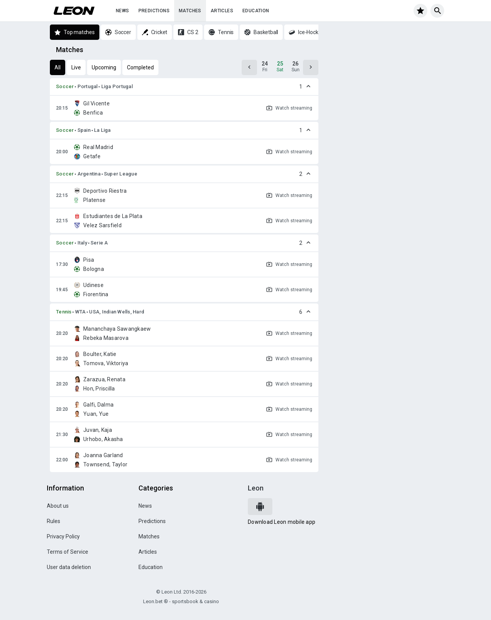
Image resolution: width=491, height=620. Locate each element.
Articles (222, 10)
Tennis (64, 312)
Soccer (65, 86)
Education (255, 10)
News (122, 10)
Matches (190, 10)
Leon (256, 488)
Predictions (154, 10)
